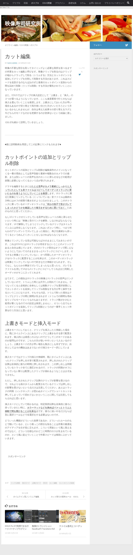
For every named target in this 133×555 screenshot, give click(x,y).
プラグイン (60, 3)
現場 (26, 3)
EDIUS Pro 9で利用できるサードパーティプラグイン (16, 529)
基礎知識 (72, 3)
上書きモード (36, 483)
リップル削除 (15, 483)
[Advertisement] (53, 466)
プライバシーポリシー (114, 3)
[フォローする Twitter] (126, 45)
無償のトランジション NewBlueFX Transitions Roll (42, 529)
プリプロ (16, 3)
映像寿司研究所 (23, 24)
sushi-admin (12, 63)
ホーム (6, 3)
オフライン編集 (12, 45)
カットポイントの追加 (66, 483)
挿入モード (26, 483)
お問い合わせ (95, 3)
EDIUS (45, 483)
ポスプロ (35, 3)
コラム (83, 3)
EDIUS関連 (47, 3)
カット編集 (53, 483)
